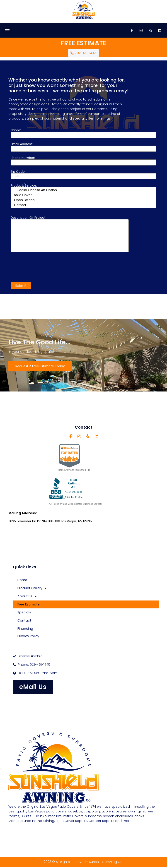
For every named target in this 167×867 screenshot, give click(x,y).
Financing (25, 628)
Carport (83, 205)
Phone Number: (83, 160)
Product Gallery (32, 588)
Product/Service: (83, 196)
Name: (83, 133)
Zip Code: (83, 174)
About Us (27, 596)
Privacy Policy (28, 636)
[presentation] (45, 267)
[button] (7, 30)
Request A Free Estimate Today (40, 366)
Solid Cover (83, 195)
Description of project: (70, 234)
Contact (24, 620)
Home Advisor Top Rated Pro (74, 457)
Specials (24, 612)
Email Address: (83, 146)
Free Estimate (28, 604)
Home (22, 580)
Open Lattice (83, 200)
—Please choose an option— (83, 190)
